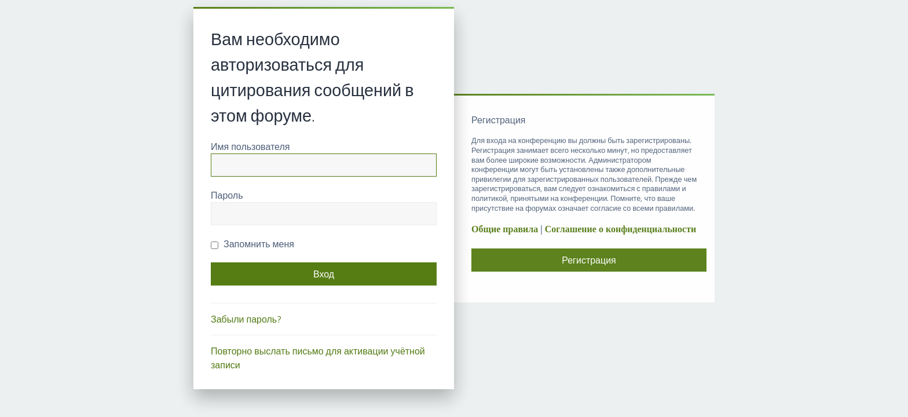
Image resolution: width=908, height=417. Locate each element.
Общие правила (504, 229)
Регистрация (589, 260)
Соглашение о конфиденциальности (620, 229)
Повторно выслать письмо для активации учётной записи (318, 358)
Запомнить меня (252, 244)
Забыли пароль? (246, 319)
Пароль (227, 195)
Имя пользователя (250, 146)
